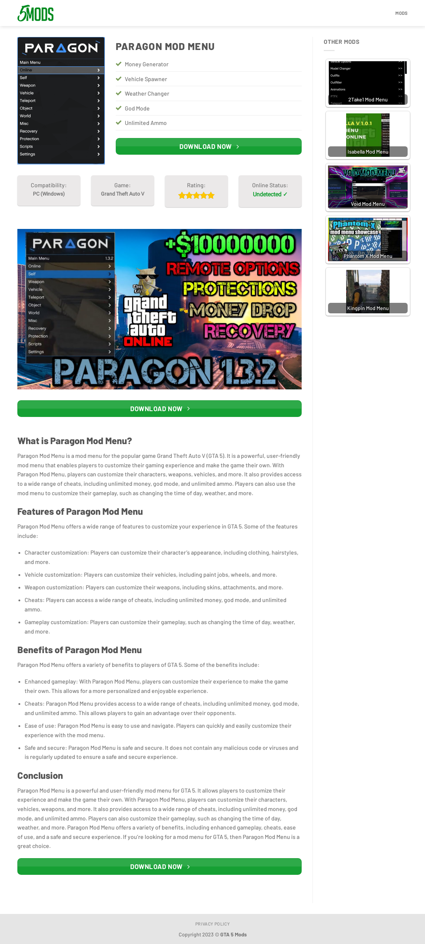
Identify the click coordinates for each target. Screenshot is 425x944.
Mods (401, 13)
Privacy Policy (212, 923)
